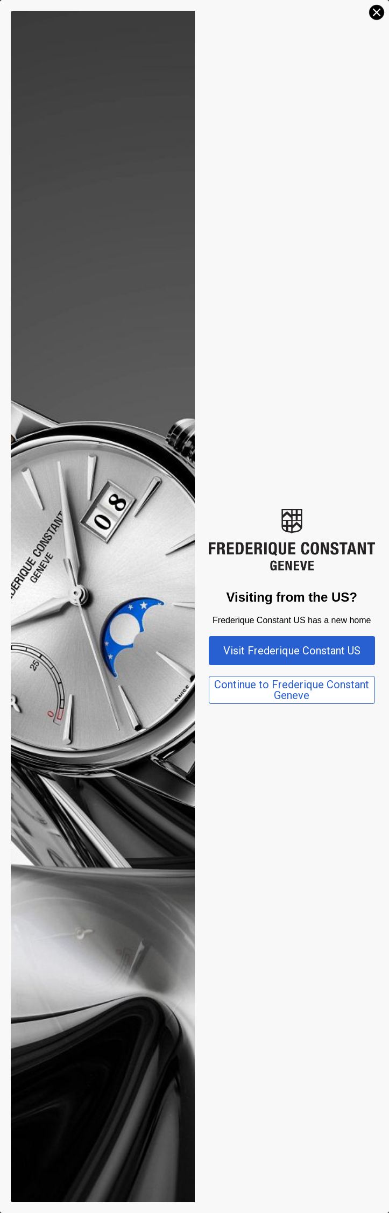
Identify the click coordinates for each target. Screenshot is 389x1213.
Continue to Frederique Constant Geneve (291, 690)
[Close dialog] (377, 12)
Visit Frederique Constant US (291, 650)
